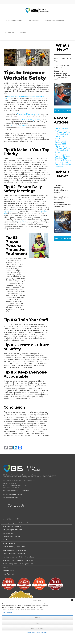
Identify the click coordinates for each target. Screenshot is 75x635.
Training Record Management (13, 526)
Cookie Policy (31, 632)
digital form (21, 221)
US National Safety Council (30, 120)
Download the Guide (62, 111)
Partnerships (10, 32)
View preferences (37, 628)
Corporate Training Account (12, 536)
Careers (5, 567)
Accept (37, 618)
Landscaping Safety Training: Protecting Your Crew (63, 164)
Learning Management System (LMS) (16, 523)
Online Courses (34, 21)
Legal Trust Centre (9, 574)
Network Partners (9, 543)
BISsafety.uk (16, 498)
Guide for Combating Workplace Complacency (18, 560)
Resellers (6, 540)
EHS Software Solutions (14, 21)
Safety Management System (12, 530)
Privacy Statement (41, 632)
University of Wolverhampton (28, 114)
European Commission (18, 126)
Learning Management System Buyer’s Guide (18, 557)
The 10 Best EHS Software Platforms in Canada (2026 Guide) (62, 149)
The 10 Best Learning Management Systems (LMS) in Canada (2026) (61, 140)
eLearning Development (55, 21)
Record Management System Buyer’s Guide (18, 564)
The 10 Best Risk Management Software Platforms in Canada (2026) (62, 131)
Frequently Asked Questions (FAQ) (14, 550)
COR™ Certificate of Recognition (14, 553)
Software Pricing (8, 571)
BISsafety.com (17, 494)
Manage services (7, 612)
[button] (72, 600)
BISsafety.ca (25, 491)
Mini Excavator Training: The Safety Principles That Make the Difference (63, 157)
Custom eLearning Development (14, 547)
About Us (24, 32)
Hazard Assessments (11, 211)
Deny (38, 623)
